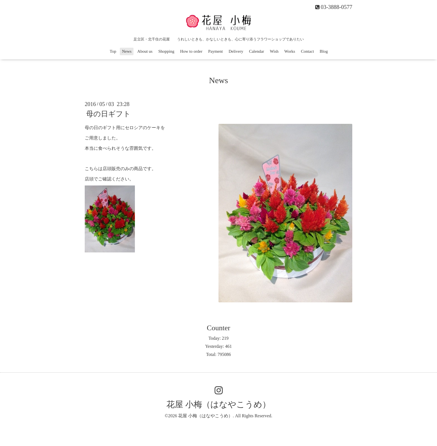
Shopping (166, 51)
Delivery (236, 51)
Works (289, 51)
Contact (307, 51)
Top (113, 51)
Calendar (256, 51)
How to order (191, 51)
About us (145, 51)
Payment (215, 51)
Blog (324, 51)
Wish (274, 51)
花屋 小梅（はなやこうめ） (218, 404)
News (127, 51)
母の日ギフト (108, 114)
